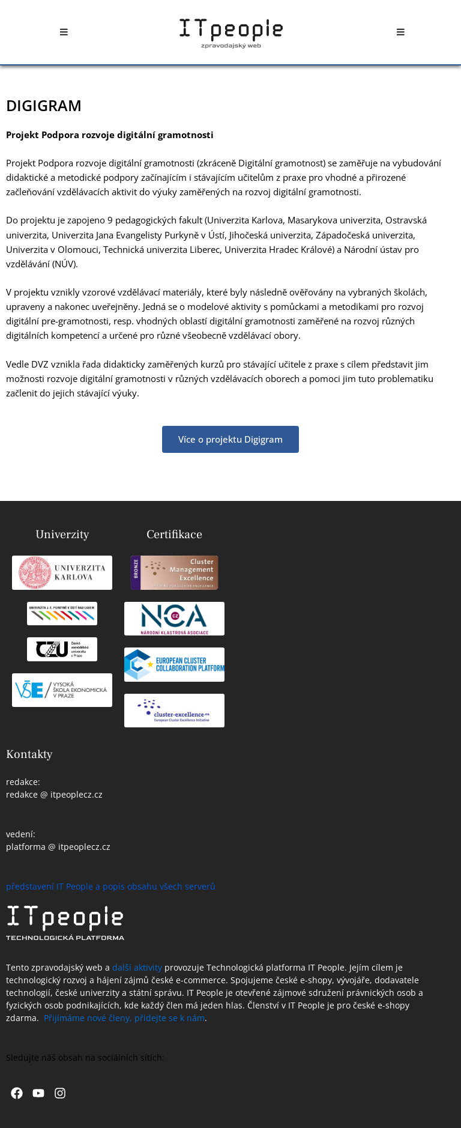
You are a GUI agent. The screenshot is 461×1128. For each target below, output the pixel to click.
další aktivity (137, 967)
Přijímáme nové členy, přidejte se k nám (124, 1017)
